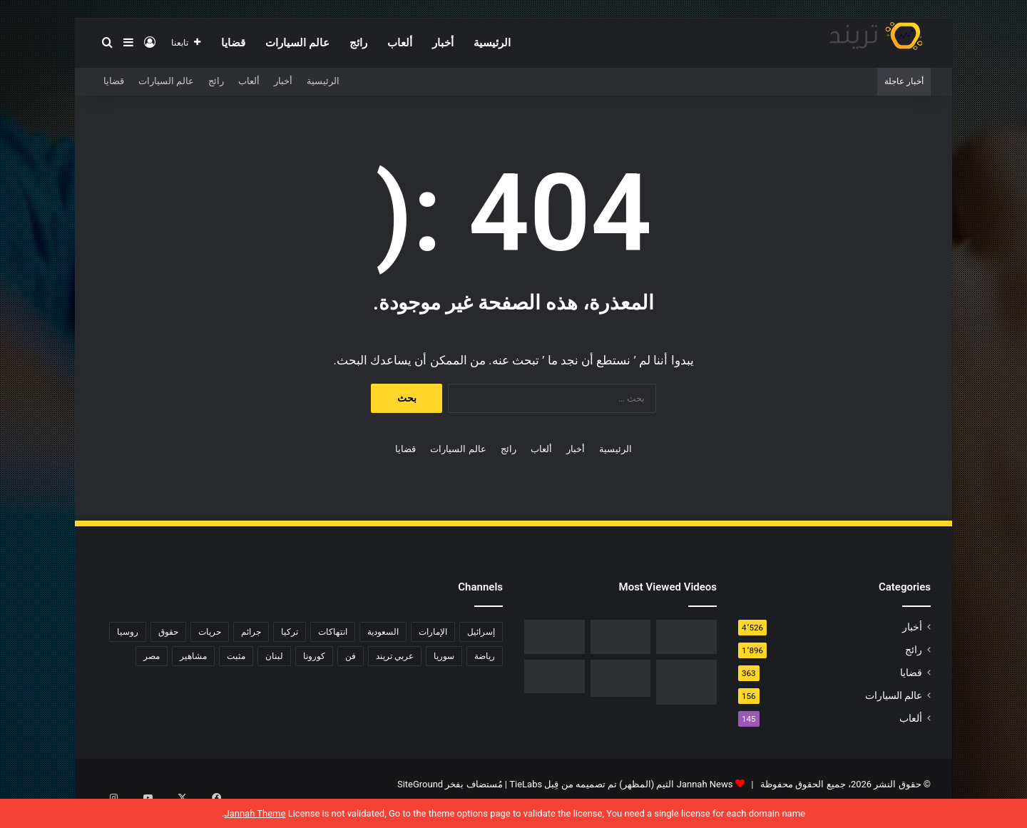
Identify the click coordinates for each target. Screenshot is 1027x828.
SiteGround (420, 784)
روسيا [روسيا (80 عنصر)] (127, 632)
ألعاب (399, 42)
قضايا (233, 42)
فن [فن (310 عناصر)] (350, 656)
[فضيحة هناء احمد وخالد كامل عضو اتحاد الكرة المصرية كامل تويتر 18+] (554, 677)
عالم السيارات (297, 42)
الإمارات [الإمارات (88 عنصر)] (433, 632)
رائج (358, 42)
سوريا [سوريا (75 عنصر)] (444, 656)
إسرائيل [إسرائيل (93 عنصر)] (481, 632)
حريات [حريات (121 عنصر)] (209, 632)
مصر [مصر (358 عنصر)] (151, 656)
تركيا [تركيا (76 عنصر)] (289, 632)
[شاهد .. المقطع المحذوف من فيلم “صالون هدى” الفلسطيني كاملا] (621, 637)
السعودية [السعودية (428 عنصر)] (383, 632)
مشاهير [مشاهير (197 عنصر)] (193, 656)
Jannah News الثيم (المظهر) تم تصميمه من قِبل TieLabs (620, 784)
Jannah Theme (254, 813)
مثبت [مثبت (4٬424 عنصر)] (236, 656)
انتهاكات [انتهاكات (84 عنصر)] (332, 632)
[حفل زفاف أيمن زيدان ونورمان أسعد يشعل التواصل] (621, 678)
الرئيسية (492, 42)
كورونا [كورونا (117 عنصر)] (314, 656)
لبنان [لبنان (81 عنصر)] (274, 656)
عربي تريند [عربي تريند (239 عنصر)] (395, 656)
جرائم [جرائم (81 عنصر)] (251, 632)
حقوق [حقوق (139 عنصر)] (168, 632)
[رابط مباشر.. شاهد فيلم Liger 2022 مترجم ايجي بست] (686, 637)
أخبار (443, 42)
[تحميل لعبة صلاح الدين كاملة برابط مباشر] (686, 682)
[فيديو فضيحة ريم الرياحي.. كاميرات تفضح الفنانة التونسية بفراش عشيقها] (554, 637)
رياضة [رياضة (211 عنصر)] (484, 656)
